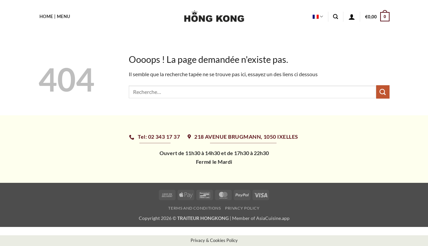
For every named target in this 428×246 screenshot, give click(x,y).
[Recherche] (335, 16)
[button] (351, 16)
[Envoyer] (383, 91)
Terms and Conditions (194, 208)
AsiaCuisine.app (273, 218)
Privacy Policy (242, 208)
